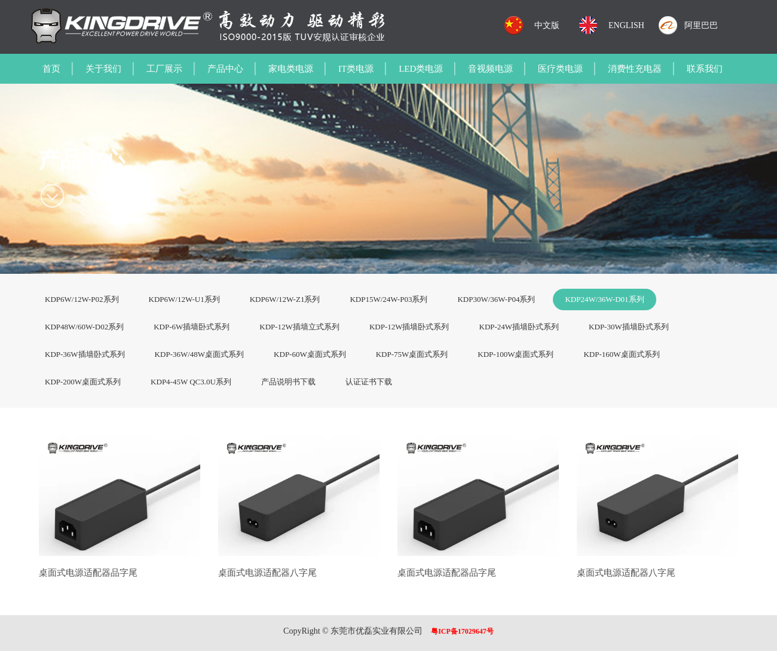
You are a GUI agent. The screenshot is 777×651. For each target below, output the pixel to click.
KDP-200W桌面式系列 (83, 381)
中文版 (546, 25)
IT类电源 (356, 69)
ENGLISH (626, 25)
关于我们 (103, 69)
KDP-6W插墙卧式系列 (192, 326)
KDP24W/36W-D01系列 (604, 299)
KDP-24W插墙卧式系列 (519, 326)
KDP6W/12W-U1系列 (184, 299)
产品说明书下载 (288, 381)
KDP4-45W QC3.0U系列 (191, 381)
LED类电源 (421, 69)
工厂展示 (164, 69)
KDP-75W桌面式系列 (412, 354)
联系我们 (705, 69)
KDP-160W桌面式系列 (621, 354)
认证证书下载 (368, 381)
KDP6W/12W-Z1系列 (285, 299)
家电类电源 (290, 69)
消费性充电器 (635, 69)
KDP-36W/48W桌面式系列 (199, 354)
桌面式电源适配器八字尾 (267, 572)
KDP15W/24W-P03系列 (388, 299)
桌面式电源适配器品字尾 (88, 572)
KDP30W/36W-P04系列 (496, 299)
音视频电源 (490, 69)
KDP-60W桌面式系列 (310, 354)
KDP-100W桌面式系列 (515, 354)
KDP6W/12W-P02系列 (82, 299)
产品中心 (225, 69)
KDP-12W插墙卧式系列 (409, 326)
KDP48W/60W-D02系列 (84, 326)
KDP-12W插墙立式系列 (299, 326)
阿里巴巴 (701, 25)
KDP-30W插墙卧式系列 (629, 326)
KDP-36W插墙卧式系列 (85, 354)
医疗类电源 (560, 69)
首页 (51, 69)
